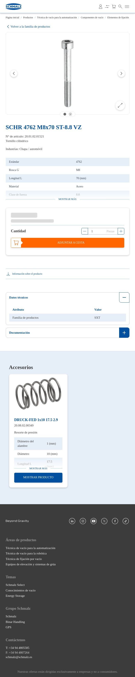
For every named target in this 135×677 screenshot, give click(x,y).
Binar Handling (15, 622)
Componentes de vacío (92, 17)
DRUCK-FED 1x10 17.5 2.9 (36, 420)
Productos (28, 17)
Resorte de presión (25, 432)
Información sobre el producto (27, 273)
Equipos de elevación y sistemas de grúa (31, 564)
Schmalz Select (15, 584)
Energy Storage (15, 595)
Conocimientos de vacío (21, 590)
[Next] (121, 73)
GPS (9, 627)
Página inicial (12, 17)
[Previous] (14, 73)
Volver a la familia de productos (28, 26)
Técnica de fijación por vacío (24, 559)
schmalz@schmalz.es (19, 657)
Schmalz (11, 616)
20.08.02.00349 (24, 425)
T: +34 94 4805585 (17, 648)
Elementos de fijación (118, 17)
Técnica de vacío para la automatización (57, 17)
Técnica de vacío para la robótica (26, 553)
